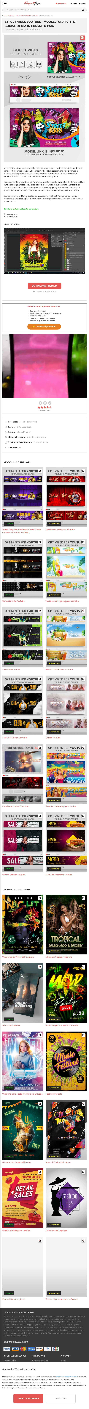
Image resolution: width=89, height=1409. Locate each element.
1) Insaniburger (10, 214)
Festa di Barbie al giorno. (13, 1299)
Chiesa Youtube (53, 738)
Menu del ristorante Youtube (59, 875)
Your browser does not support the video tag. (44, 366)
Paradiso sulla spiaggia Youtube (61, 806)
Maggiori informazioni (37, 437)
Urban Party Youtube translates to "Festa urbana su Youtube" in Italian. (21, 531)
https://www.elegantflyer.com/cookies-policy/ (17, 1382)
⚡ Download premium (44, 326)
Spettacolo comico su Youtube (60, 530)
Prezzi (63, 1361)
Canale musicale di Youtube (15, 806)
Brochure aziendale (11, 1025)
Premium (61, 3)
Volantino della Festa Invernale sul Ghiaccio (22, 1094)
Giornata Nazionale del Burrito (16, 1162)
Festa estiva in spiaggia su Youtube (62, 601)
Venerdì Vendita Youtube (13, 875)
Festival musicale (54, 1094)
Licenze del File (9, 1361)
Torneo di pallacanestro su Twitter (62, 1299)
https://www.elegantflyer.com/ (66, 1377)
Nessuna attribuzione (44, 291)
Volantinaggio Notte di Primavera (18, 957)
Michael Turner (23, 432)
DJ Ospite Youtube (11, 669)
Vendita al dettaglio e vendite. (16, 1231)
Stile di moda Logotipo (56, 1231)
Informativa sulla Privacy (37, 1388)
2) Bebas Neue (10, 217)
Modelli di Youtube (28, 422)
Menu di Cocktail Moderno (58, 1162)
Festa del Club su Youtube (14, 738)
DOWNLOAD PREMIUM (44, 286)
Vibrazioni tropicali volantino (59, 957)
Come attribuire (40, 442)
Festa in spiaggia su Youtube (59, 669)
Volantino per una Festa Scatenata (62, 1025)
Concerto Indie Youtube (13, 601)
